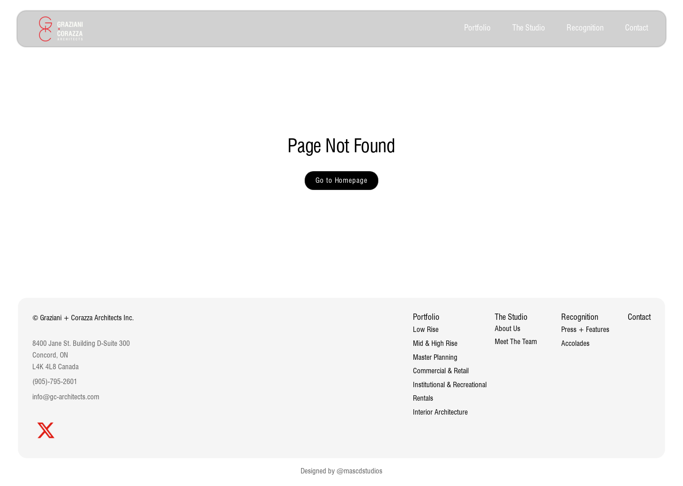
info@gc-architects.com (65, 397)
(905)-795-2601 (54, 381)
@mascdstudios (359, 471)
